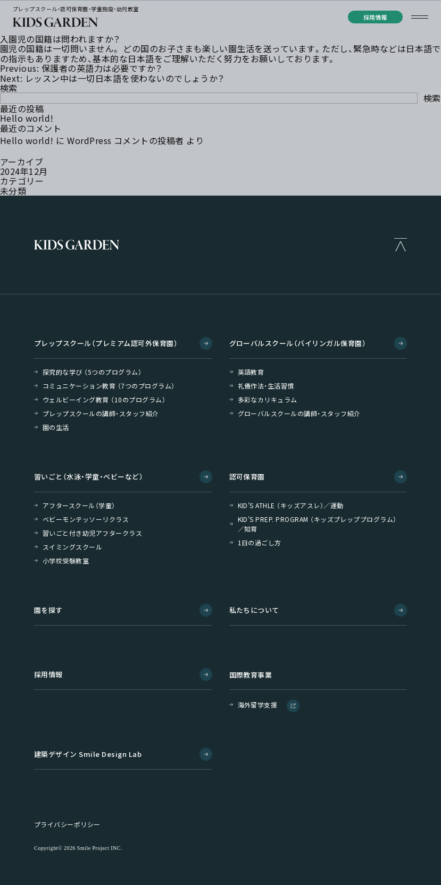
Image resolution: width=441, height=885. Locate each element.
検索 (9, 87)
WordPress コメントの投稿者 (125, 140)
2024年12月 (24, 171)
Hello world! (27, 118)
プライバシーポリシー (67, 824)
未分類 (13, 190)
